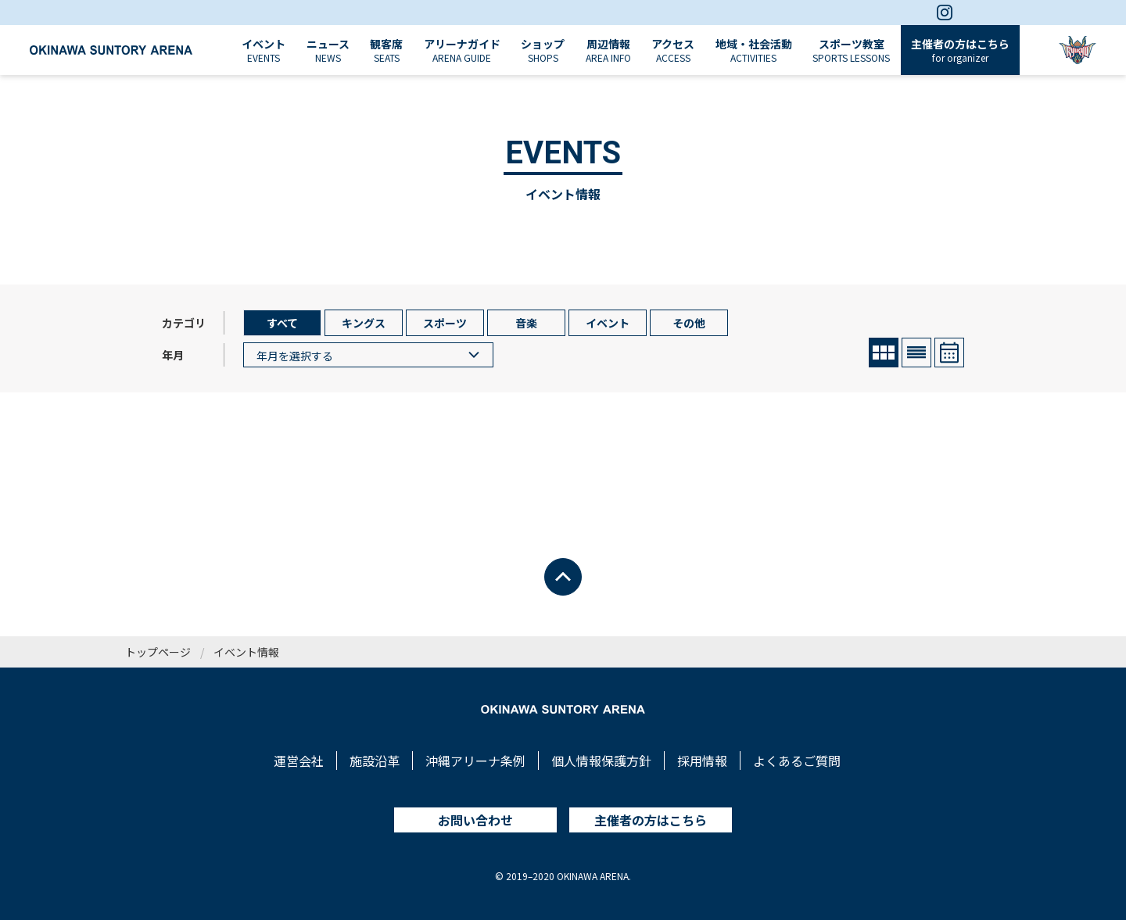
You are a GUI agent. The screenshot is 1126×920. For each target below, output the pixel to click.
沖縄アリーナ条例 (475, 760)
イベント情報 (246, 652)
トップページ (158, 652)
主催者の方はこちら (650, 820)
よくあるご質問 (797, 760)
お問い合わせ (475, 820)
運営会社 (299, 760)
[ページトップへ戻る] (563, 577)
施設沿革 (375, 760)
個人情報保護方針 (601, 760)
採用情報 (702, 760)
